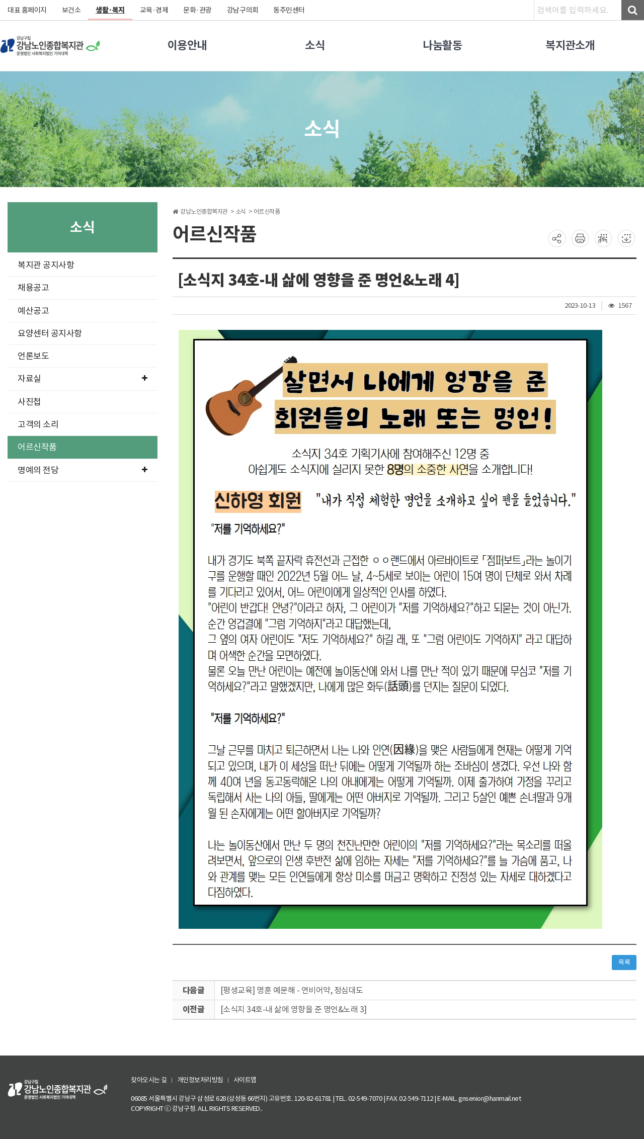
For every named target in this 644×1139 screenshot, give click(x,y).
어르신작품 (37, 447)
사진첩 (29, 401)
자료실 (82, 378)
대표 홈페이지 (27, 10)
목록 (624, 962)
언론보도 (33, 356)
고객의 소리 (38, 424)
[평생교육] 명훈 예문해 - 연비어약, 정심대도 (291, 990)
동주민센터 (289, 10)
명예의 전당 (82, 470)
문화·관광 (197, 10)
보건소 (71, 10)
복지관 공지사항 (46, 265)
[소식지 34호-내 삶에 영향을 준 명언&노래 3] (293, 1009)
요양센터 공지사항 (50, 333)
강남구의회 (243, 10)
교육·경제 (154, 10)
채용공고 (33, 287)
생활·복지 (110, 10)
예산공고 (33, 310)
